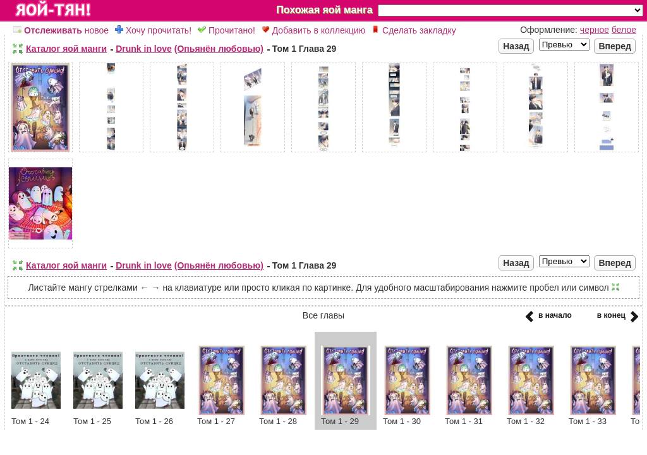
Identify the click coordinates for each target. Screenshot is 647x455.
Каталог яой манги (66, 49)
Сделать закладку (414, 30)
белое (624, 30)
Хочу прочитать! (153, 30)
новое (61, 30)
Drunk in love (144, 49)
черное (594, 30)
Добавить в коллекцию (313, 30)
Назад (516, 46)
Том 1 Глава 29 (304, 49)
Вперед (614, 46)
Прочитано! (226, 30)
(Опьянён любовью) (218, 49)
